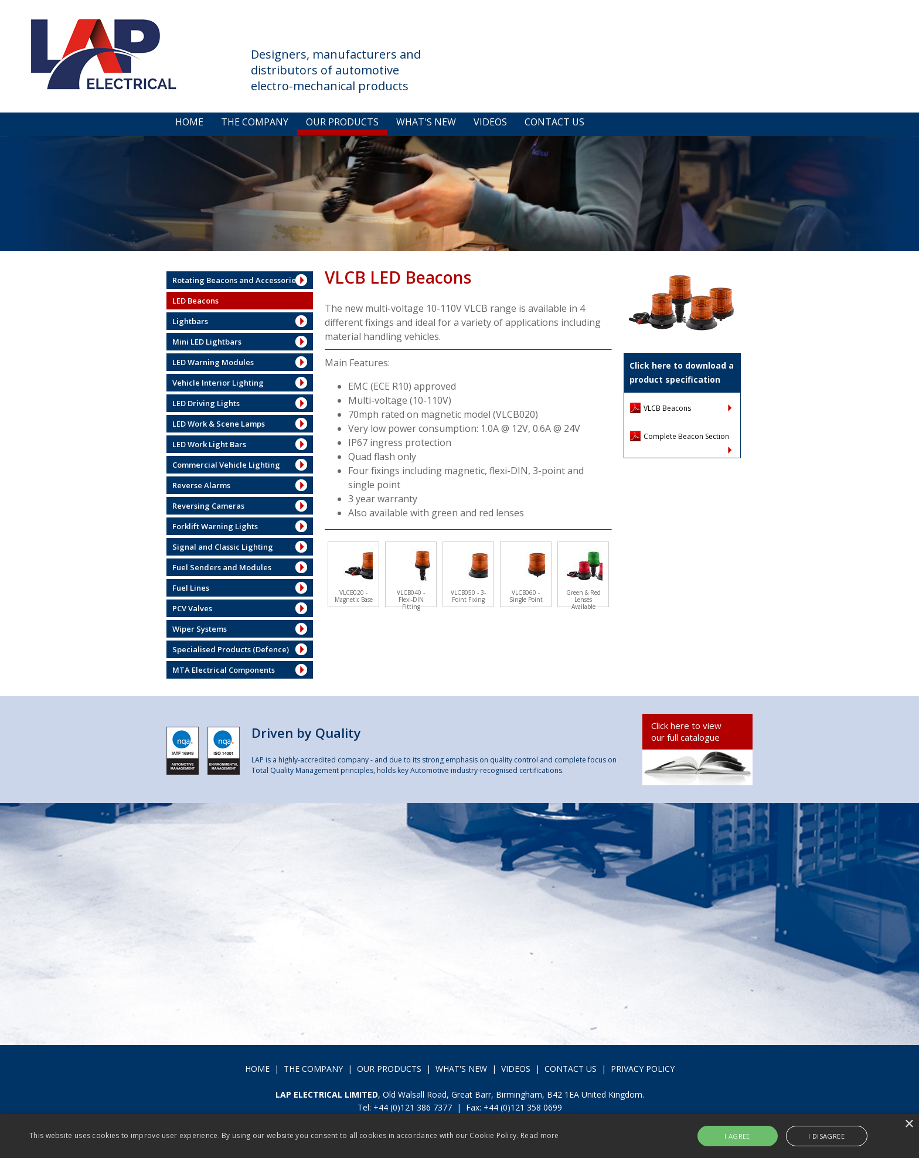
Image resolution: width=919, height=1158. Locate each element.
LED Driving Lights (206, 403)
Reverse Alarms (201, 485)
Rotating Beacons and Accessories (235, 280)
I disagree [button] (826, 1136)
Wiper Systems (199, 629)
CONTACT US (554, 121)
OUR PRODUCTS (342, 121)
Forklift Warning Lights (215, 526)
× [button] (908, 1124)
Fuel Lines (190, 588)
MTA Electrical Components (223, 670)
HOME (189, 121)
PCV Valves (192, 608)
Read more (539, 1135)
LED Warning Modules (213, 362)
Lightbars (190, 321)
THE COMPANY (254, 121)
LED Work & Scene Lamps (218, 423)
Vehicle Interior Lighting (218, 382)
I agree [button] (737, 1136)
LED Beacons (195, 300)
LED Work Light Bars (209, 444)
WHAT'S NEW (426, 121)
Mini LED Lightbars (206, 341)
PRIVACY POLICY (643, 1068)
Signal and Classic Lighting (222, 546)
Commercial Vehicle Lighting (226, 464)
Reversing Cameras (208, 505)
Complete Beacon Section (686, 436)
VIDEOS (490, 121)
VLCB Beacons (667, 408)
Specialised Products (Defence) (230, 649)
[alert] (459, 1136)
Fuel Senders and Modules (221, 567)
